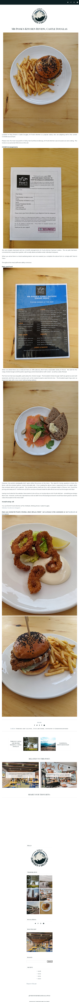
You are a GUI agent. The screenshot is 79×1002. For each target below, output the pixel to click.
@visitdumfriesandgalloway (39, 996)
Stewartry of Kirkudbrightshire (57, 728)
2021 (39, 976)
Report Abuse (32, 984)
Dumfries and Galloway (24, 728)
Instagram (17, 508)
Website (4, 508)
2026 (39, 971)
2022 (39, 974)
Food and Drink (38, 728)
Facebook (11, 508)
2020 (39, 978)
